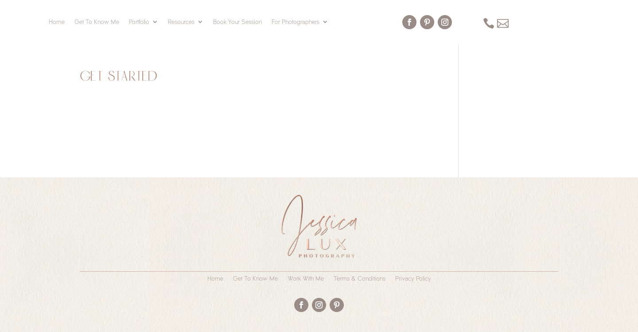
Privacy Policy (413, 278)
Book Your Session (237, 22)
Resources (181, 22)
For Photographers (295, 22)
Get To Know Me (96, 22)
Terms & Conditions (359, 278)
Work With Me (306, 278)
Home (57, 22)
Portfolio (139, 22)
